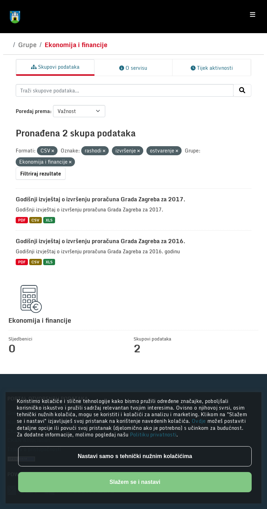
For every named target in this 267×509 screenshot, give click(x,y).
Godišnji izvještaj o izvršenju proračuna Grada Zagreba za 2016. (100, 241)
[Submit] (242, 90)
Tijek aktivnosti (212, 68)
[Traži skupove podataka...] (125, 90)
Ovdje (199, 421)
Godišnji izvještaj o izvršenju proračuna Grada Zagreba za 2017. (100, 199)
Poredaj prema (33, 111)
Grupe (27, 45)
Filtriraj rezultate (40, 174)
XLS (49, 220)
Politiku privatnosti (153, 435)
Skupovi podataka (55, 67)
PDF (21, 220)
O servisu (133, 68)
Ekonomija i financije (76, 45)
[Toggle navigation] (252, 15)
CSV (35, 220)
